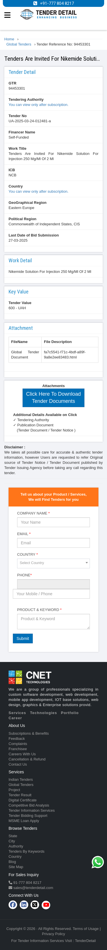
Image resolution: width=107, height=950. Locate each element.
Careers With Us (22, 754)
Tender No (18, 116)
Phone (24, 575)
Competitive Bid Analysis (29, 805)
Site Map (16, 867)
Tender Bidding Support (28, 815)
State (13, 836)
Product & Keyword (39, 610)
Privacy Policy (53, 934)
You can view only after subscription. (38, 105)
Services (17, 713)
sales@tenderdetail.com (32, 888)
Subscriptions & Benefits (29, 733)
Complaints (18, 744)
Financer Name (22, 132)
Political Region (23, 219)
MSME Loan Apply (24, 821)
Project (14, 790)
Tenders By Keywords (27, 851)
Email (24, 534)
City (12, 841)
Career (15, 718)
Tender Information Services (32, 810)
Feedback (17, 738)
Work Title (17, 148)
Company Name (33, 513)
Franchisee (18, 749)
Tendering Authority (26, 99)
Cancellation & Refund (27, 759)
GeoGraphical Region (28, 202)
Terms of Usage (86, 929)
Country (16, 186)
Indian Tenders (21, 779)
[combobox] (53, 563)
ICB (12, 170)
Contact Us (18, 764)
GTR (12, 83)
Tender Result (20, 795)
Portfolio (70, 713)
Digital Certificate (23, 800)
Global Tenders (21, 785)
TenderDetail (85, 941)
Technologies (43, 713)
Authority (16, 846)
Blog (12, 862)
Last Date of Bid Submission (34, 235)
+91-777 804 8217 (57, 3)
